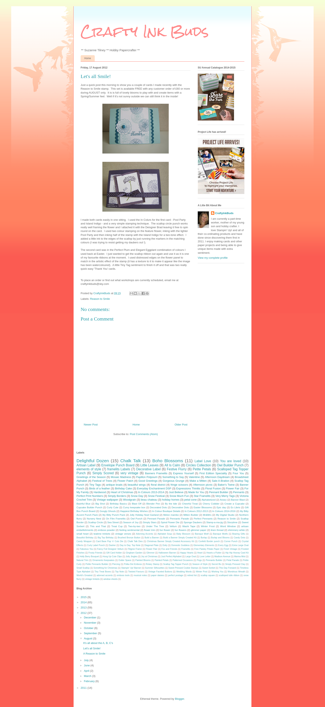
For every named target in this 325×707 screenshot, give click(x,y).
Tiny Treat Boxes (103, 571)
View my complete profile (213, 257)
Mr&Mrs (207, 514)
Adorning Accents (144, 534)
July (87, 660)
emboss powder (106, 530)
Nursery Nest (94, 518)
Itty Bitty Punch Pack (113, 514)
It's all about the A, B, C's (98, 643)
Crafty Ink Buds (145, 31)
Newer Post (91, 424)
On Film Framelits (116, 518)
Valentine (194, 477)
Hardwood (100, 492)
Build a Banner (151, 537)
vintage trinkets (92, 579)
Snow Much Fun (179, 495)
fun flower (165, 530)
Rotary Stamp (152, 564)
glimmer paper (198, 530)
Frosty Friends (95, 553)
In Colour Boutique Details (166, 511)
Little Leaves (149, 465)
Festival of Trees (102, 480)
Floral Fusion (213, 488)
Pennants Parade (179, 518)
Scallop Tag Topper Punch (175, 564)
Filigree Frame (135, 549)
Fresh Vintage (230, 549)
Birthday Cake (123, 488)
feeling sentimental (129, 530)
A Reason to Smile (94, 653)
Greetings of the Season (91, 477)
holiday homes (170, 499)
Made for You (196, 492)
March (88, 676)
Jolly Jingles (131, 556)
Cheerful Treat (190, 503)
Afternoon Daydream (217, 477)
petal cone (190, 499)
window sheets (110, 579)
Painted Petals (162, 560)
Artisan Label (85, 465)
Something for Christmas (105, 568)
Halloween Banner (167, 553)
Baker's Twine (226, 484)
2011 (84, 687)
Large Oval (190, 556)
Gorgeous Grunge (173, 480)
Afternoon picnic (203, 484)
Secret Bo (216, 564)
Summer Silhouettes (155, 568)
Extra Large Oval (240, 545)
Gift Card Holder (114, 553)
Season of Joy (130, 522)
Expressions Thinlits (188, 488)
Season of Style (200, 564)
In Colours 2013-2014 (151, 492)
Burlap (204, 537)
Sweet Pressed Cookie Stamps (183, 568)
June (87, 665)
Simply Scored (103, 473)
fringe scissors (179, 484)
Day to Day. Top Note (130, 545)
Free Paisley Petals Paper (206, 549)
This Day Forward (227, 568)
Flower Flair (151, 549)
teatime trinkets (101, 533)
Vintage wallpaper (107, 499)
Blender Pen (153, 503)
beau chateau (149, 499)
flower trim (149, 530)
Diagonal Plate (151, 545)
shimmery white (236, 530)
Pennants (238, 492)
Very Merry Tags (225, 495)
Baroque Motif (202, 534)
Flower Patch (125, 480)
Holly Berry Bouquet (89, 556)
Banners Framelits (156, 473)
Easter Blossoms (203, 507)
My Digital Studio (225, 514)
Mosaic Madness (121, 477)
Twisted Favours (136, 571)
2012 (84, 612)
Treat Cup (116, 526)
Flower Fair (232, 488)
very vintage (129, 473)
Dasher (112, 545)
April (87, 670)
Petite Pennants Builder (97, 564)
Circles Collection (198, 465)
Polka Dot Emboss (133, 564)
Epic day (221, 507)
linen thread (217, 530)
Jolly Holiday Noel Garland (144, 514)
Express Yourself (183, 473)
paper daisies (157, 575)
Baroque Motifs (220, 534)
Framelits (185, 549)
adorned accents (105, 575)
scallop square (208, 575)
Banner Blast (238, 499)
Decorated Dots (158, 507)
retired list (192, 575)
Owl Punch (136, 518)
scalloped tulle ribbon (229, 575)
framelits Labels (118, 469)
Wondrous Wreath (236, 571)
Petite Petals (202, 469)
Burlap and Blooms (220, 537)
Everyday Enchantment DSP (154, 488)
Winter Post (201, 571)
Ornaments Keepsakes (103, 560)
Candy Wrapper (84, 541)
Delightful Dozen (92, 460)
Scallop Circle (95, 522)
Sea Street (113, 522)
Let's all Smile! (91, 648)
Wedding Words (184, 571)
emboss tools (123, 575)
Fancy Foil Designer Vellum (110, 549)
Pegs (199, 560)
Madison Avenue (222, 556)
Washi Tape (188, 526)
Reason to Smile (100, 298)
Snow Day (137, 495)
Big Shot (100, 503)
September (91, 633)
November (90, 622)
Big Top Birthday (106, 537)
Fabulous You (86, 549)
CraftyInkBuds (224, 213)
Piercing (116, 564)
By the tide (171, 503)
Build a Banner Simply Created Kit (179, 537)
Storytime (232, 522)
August (88, 638)
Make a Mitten (198, 480)
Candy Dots (239, 537)
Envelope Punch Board (118, 465)
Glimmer (150, 553)
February (90, 681)
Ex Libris (235, 507)
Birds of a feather (99, 488)
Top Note (119, 571)
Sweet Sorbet (208, 568)
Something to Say (173, 477)
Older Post (181, 424)
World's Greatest (84, 575)
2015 (84, 597)
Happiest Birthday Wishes (134, 511)
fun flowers (181, 530)
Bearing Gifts (238, 534)
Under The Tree (155, 526)
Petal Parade (232, 560)
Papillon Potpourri (146, 477)
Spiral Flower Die (170, 522)
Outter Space (125, 560)
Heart (200, 553)
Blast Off (136, 503)
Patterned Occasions (183, 560)
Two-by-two (134, 526)
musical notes (140, 575)
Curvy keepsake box (134, 507)
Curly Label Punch (96, 545)
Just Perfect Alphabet (171, 556)
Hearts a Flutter (213, 553)
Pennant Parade (156, 518)
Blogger (179, 698)
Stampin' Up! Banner (131, 568)
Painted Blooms (142, 560)
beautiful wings (137, 484)
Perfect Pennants (203, 518)
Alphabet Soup (165, 534)
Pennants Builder (214, 560)
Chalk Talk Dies (135, 541)
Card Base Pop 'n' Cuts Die (109, 541)
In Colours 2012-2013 (196, 511)
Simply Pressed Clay (235, 564)
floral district (158, 484)
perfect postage (175, 575)
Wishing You (217, 571)
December (90, 617)
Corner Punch (231, 541)
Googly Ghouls (108, 511)
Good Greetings (148, 480)
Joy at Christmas (149, 556)
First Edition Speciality (213, 473)
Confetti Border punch (209, 541)
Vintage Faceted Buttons (160, 571)
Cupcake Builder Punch (89, 507)
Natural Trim (82, 560)
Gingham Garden (134, 553)
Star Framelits (202, 495)
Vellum (173, 526)
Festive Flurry (177, 469)
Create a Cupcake (234, 503)
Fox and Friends (169, 549)
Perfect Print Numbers (89, 495)
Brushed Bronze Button (129, 537)
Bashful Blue (83, 503)
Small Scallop (83, 568)
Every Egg (223, 545)
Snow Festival (156, 495)
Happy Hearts (186, 553)
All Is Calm (172, 465)
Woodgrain (129, 499)
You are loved (230, 461)
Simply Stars (149, 522)
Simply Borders (117, 495)
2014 (84, 602)
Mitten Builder (190, 514)
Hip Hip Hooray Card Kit (237, 553)
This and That (98, 526)
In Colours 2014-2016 (223, 511)
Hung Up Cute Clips (112, 556)
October (89, 628)
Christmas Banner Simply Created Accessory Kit (170, 541)
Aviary (223, 499)
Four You (238, 473)
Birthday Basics (118, 503)
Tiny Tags (95, 484)
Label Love (203, 461)
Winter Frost (208, 526)
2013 (84, 607)
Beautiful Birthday (84, 537)
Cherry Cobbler (211, 503)
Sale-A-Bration (220, 480)
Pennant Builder (218, 492)
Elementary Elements (204, 545)
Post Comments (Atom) (144, 434)
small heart (82, 533)
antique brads (114, 484)
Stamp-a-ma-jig (214, 522)
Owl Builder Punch (230, 465)
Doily (164, 545)
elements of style (88, 469)
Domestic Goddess (180, 545)
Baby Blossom (183, 534)
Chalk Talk (130, 460)
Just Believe (176, 492)
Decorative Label (148, 469)
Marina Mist (239, 556)
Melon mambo (171, 514)
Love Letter (205, 556)
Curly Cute (112, 507)
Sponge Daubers (193, 522)
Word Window (228, 526)
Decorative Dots (180, 507)
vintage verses (123, 533)
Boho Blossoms (167, 460)
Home (87, 58)
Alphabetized (208, 499)
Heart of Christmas (122, 492)
